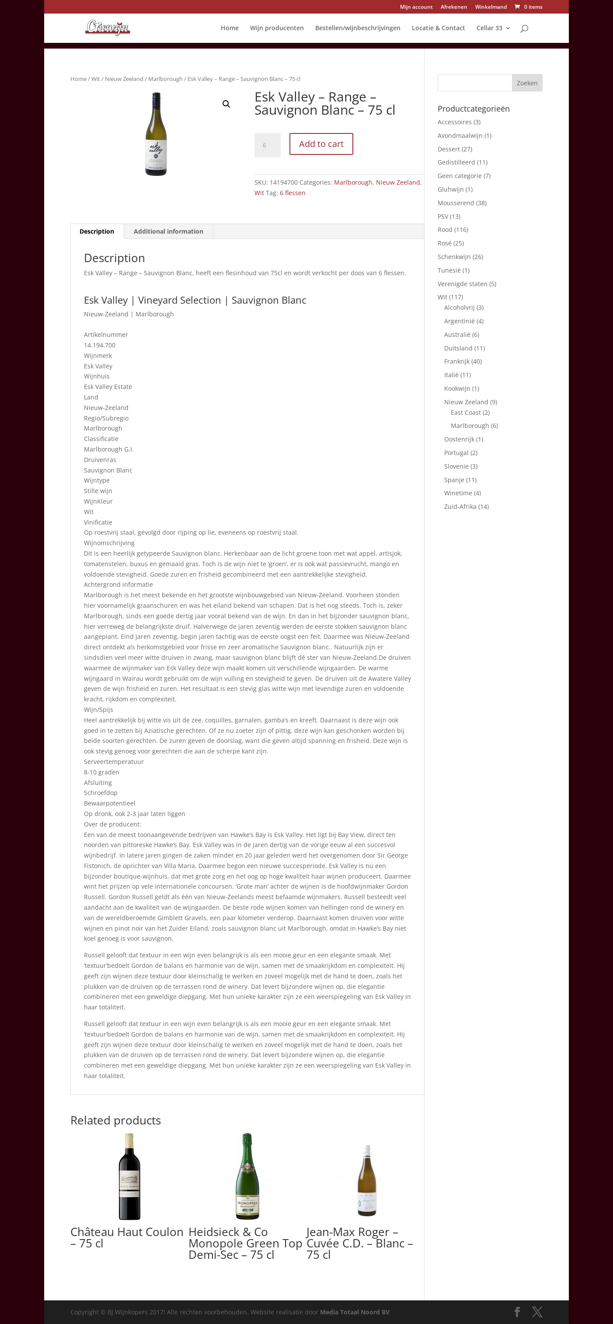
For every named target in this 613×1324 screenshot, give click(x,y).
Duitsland (458, 348)
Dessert (449, 149)
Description (97, 231)
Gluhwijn (451, 189)
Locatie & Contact (438, 28)
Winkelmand (491, 7)
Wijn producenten (277, 28)
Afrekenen (454, 7)
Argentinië (459, 321)
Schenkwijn (454, 256)
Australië (457, 334)
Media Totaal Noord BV (355, 1312)
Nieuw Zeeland (124, 79)
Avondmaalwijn (460, 135)
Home (230, 28)
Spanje (454, 480)
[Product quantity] (267, 145)
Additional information (168, 231)
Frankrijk (457, 361)
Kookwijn (457, 388)
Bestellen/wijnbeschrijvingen (358, 28)
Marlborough (165, 79)
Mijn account (416, 7)
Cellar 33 (489, 28)
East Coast (466, 412)
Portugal (456, 452)
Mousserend (456, 203)
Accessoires (455, 122)
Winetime (458, 493)
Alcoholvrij (459, 307)
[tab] (97, 231)
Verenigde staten (463, 284)
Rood (445, 229)
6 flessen (293, 193)
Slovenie (456, 466)
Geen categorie (460, 176)
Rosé (445, 243)
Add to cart (321, 144)
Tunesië (449, 270)
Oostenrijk (459, 439)
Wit (95, 79)
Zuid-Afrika (460, 506)
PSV (443, 216)
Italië (451, 375)
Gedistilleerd (456, 162)
